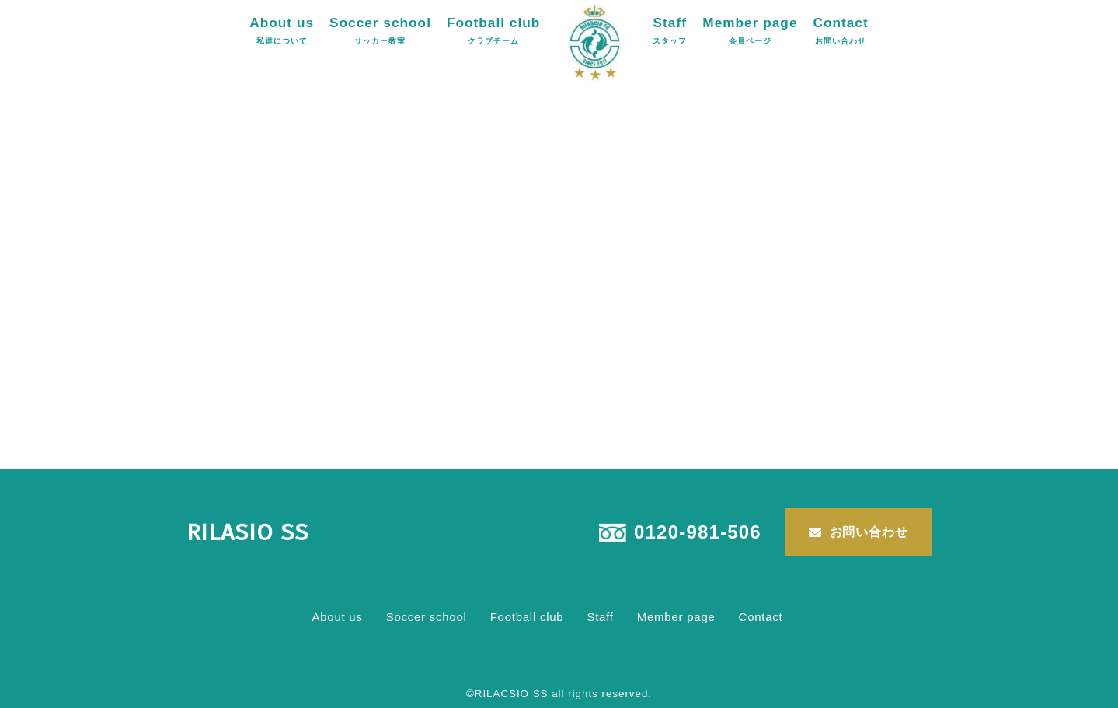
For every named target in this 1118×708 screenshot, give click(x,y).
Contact (840, 30)
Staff (670, 30)
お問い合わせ (869, 532)
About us (281, 30)
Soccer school (380, 30)
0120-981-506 (697, 531)
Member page (749, 30)
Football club (493, 30)
